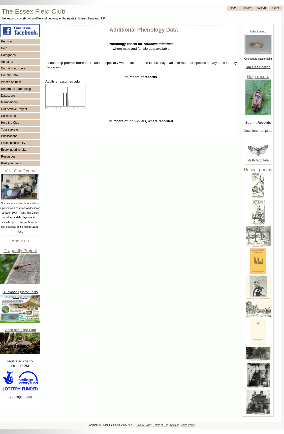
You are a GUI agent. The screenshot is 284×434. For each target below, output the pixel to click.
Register (6, 41)
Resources (8, 156)
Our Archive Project (14, 109)
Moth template (258, 160)
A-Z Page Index (20, 397)
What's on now (11, 82)
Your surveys (9, 129)
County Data (9, 75)
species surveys (206, 63)
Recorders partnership (16, 89)
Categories (8, 55)
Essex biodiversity (13, 143)
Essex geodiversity (13, 149)
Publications (9, 136)
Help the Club (10, 122)
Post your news (11, 163)
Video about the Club (20, 330)
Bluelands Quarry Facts (20, 292)
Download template (258, 131)
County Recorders (13, 68)
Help (4, 48)
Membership (9, 102)
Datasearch (8, 95)
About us (7, 62)
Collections (8, 116)
